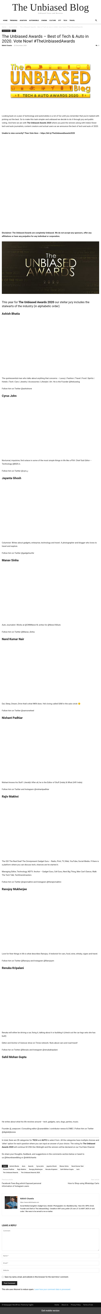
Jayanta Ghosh (52, 1166)
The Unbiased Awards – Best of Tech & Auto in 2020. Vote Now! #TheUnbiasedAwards (45, 39)
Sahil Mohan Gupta (67, 1169)
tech (77, 1169)
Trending (13, 20)
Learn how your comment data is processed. (52, 1289)
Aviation (23, 20)
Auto (23, 1166)
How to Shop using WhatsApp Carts (83, 1183)
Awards (30, 1166)
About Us (65, 1305)
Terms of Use (88, 1305)
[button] (96, 20)
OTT (59, 20)
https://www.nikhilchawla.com (29, 1202)
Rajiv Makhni (21, 1169)
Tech (65, 20)
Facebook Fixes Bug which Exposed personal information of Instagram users (21, 1184)
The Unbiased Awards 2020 (30, 1172)
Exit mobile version (50, 1310)
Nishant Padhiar (8, 1169)
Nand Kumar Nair (77, 1166)
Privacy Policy (76, 1305)
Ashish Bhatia (14, 1166)
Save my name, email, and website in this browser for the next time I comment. (37, 1277)
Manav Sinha (64, 1166)
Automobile (34, 20)
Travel (72, 20)
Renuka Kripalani (51, 1169)
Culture (52, 20)
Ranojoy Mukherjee (36, 1169)
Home (5, 20)
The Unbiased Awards (10, 1172)
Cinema (44, 20)
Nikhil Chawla (7, 45)
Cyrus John (40, 1166)
